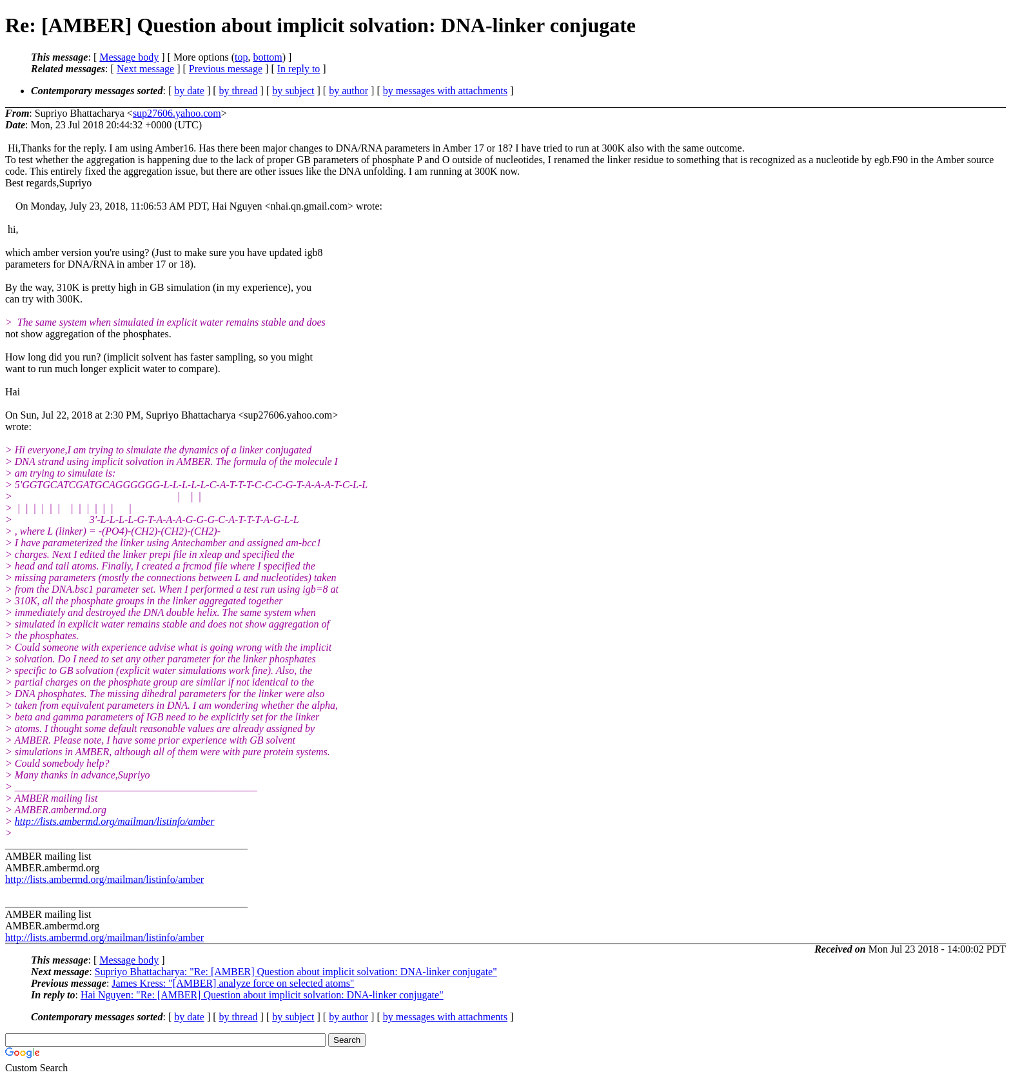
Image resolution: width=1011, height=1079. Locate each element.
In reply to (298, 68)
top (241, 57)
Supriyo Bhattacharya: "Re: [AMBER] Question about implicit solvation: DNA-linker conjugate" (296, 971)
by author (348, 90)
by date (189, 90)
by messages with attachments (445, 90)
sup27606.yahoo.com (177, 113)
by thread (238, 90)
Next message (145, 68)
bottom (267, 57)
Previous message (225, 68)
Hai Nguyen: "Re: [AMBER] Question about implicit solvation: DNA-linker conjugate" (262, 994)
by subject (293, 90)
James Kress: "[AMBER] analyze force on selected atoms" (233, 983)
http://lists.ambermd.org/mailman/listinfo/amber (115, 821)
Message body (129, 57)
